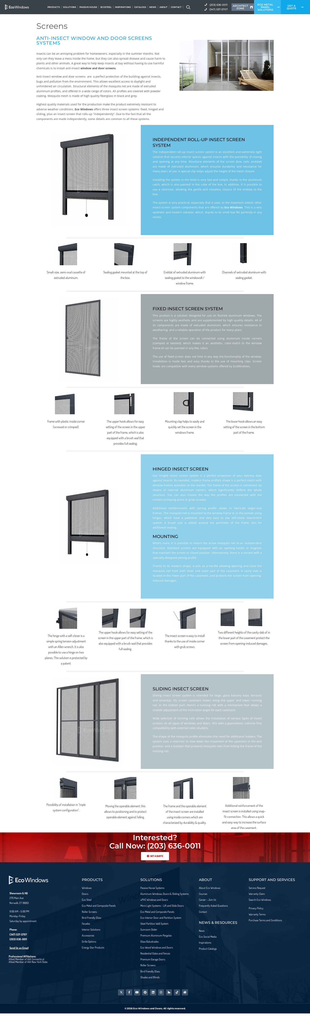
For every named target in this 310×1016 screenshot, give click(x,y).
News (152, 7)
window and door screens (98, 68)
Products (53, 7)
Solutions (69, 7)
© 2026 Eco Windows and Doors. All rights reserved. (155, 1010)
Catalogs (140, 7)
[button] (183, 67)
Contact (176, 7)
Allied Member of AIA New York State (28, 962)
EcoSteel (106, 7)
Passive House (88, 7)
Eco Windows (84, 109)
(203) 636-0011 (18, 939)
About (163, 7)
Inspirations (123, 7)
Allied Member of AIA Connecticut (26, 959)
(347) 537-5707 (18, 934)
